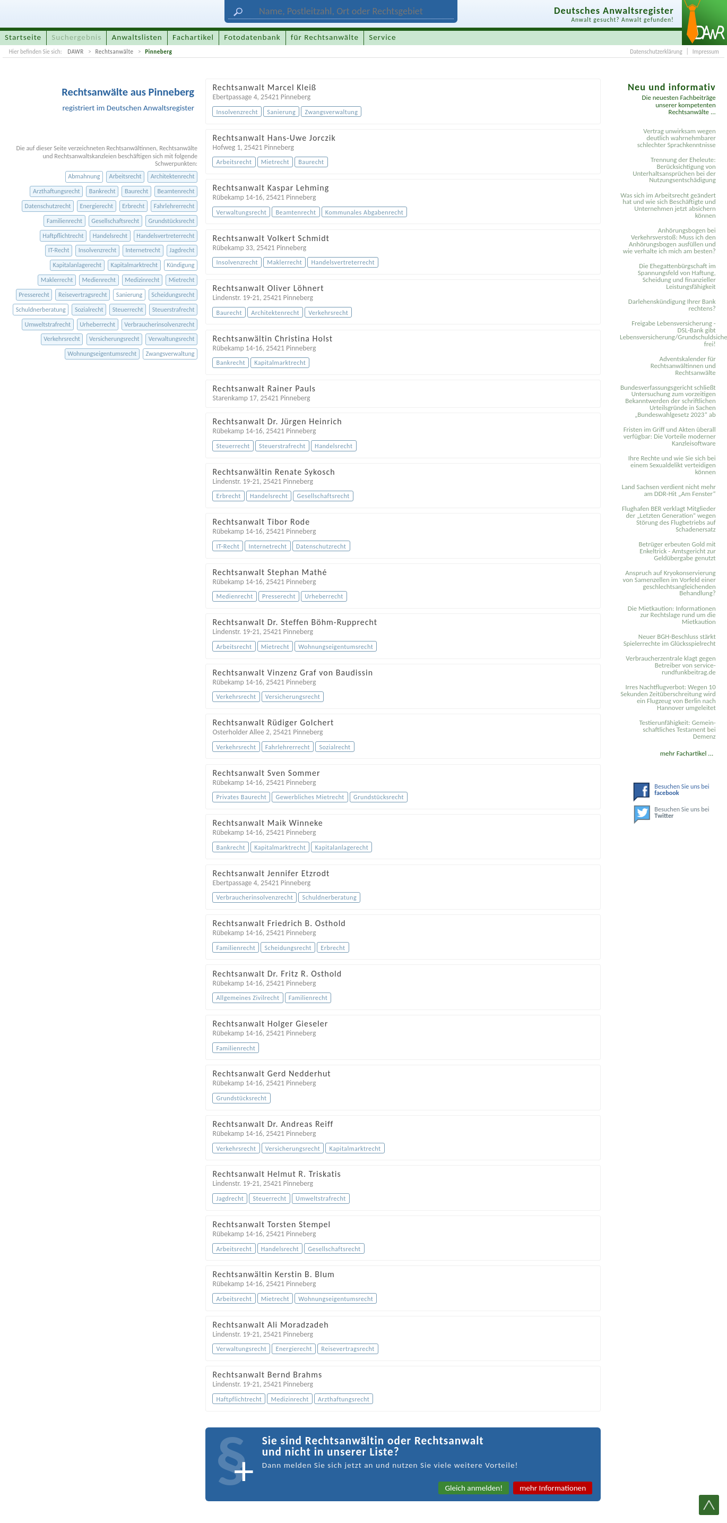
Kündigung (180, 265)
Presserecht (34, 294)
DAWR (75, 51)
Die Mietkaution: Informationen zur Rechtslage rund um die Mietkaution (672, 615)
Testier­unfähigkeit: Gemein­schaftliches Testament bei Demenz (677, 729)
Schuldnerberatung (41, 309)
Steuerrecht (127, 309)
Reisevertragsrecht (82, 294)
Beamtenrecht (175, 191)
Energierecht (96, 206)
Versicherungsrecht (114, 339)
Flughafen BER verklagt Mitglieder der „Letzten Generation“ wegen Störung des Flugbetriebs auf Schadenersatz (669, 518)
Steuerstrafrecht (173, 309)
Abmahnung (84, 176)
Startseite (23, 37)
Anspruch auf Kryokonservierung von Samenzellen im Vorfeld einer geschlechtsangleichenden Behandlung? (669, 583)
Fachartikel (193, 37)
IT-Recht (59, 250)
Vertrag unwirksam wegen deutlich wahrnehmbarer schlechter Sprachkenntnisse (676, 138)
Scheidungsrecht (172, 294)
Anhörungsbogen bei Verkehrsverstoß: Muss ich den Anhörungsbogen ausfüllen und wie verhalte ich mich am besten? (669, 240)
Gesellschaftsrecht (115, 221)
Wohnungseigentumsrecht (101, 353)
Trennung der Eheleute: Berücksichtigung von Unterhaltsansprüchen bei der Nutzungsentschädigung (674, 170)
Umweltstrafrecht (47, 324)
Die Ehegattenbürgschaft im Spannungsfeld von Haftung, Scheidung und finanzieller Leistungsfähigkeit (677, 276)
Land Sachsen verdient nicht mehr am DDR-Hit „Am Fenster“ (668, 490)
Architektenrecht (173, 176)
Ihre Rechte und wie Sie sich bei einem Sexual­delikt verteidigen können (672, 465)
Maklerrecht (57, 280)
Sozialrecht (89, 309)
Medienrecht (99, 280)
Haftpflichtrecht (62, 235)
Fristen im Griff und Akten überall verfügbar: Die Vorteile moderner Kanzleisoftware (670, 436)
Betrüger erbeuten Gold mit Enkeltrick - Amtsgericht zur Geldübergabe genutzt (677, 551)
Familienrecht (64, 221)
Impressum (706, 51)
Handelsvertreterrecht (165, 235)
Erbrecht (133, 206)
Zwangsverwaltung (170, 353)
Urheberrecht (97, 324)
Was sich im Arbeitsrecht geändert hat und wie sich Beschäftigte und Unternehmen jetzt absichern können (668, 205)
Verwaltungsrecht (172, 339)
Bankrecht (102, 191)
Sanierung (129, 294)
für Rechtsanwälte (325, 37)
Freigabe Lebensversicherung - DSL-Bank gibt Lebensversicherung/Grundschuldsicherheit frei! (669, 333)
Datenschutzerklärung (656, 51)
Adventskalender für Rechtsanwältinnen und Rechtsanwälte (683, 366)
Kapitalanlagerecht (77, 265)
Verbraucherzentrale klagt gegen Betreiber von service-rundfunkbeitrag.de (670, 665)
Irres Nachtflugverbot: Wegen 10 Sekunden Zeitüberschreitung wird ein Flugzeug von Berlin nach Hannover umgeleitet (668, 697)
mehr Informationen (553, 1488)
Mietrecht (182, 280)
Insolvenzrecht (98, 250)
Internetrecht (142, 250)
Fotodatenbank (252, 37)
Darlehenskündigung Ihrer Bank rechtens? (672, 304)
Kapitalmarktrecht (134, 265)
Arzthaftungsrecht (56, 191)
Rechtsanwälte (114, 51)
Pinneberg (158, 51)
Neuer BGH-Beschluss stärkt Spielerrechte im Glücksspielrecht (670, 639)
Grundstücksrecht (171, 221)
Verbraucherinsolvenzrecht (159, 324)
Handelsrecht (110, 235)
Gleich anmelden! (474, 1488)
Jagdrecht (181, 250)
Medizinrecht (142, 280)
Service (382, 37)
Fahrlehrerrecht (174, 206)
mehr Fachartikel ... (686, 753)
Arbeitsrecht (125, 176)
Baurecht (136, 191)
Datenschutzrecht (48, 206)
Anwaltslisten (137, 37)
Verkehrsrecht (62, 339)
